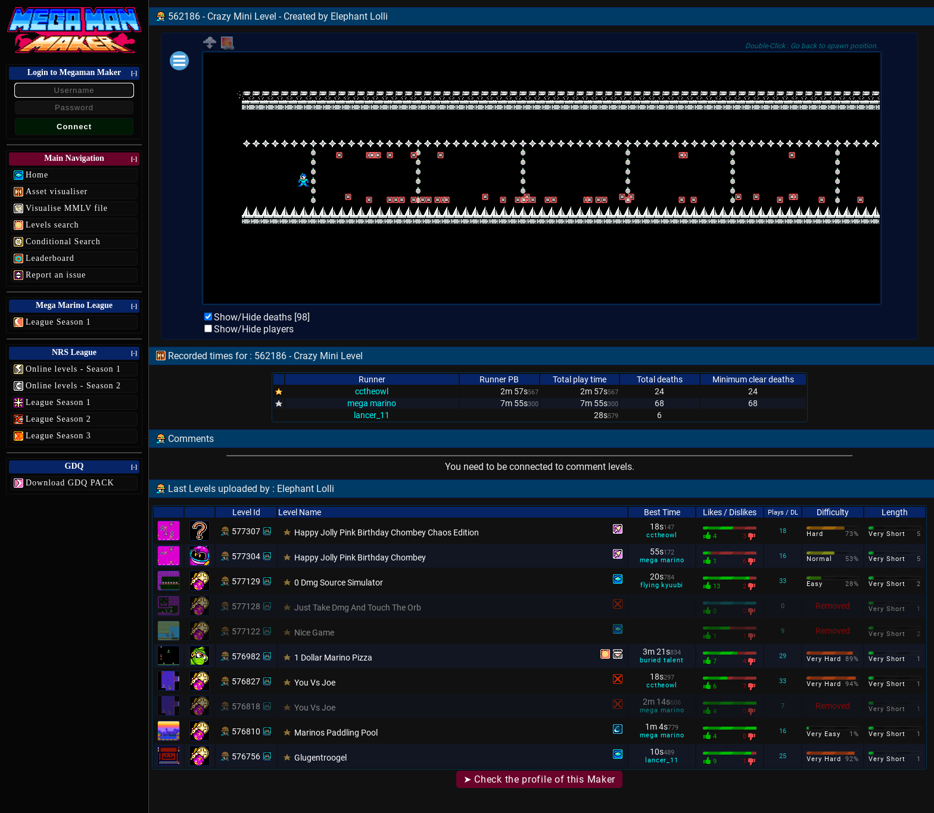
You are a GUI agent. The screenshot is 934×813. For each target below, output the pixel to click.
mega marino (371, 403)
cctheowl (371, 391)
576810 (246, 731)
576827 (246, 681)
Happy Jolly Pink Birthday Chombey (360, 557)
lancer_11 (372, 415)
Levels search (52, 224)
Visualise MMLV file (67, 208)
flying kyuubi (661, 585)
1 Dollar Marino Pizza (333, 657)
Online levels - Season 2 (73, 385)
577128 (246, 606)
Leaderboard (50, 258)
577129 (246, 581)
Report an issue (56, 274)
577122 (246, 631)
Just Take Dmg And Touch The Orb (357, 607)
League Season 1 (58, 321)
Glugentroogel (320, 757)
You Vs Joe (314, 682)
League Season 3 (58, 435)
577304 (246, 556)
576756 (246, 756)
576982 (246, 656)
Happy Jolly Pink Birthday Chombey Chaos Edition (386, 532)
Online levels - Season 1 (73, 369)
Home (37, 174)
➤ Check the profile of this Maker (539, 779)
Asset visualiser (57, 191)
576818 (246, 706)
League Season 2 (58, 419)
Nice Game (314, 632)
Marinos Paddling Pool (336, 732)
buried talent (661, 660)
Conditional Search (63, 241)
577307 (246, 531)
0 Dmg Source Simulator (338, 582)
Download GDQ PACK (70, 482)
